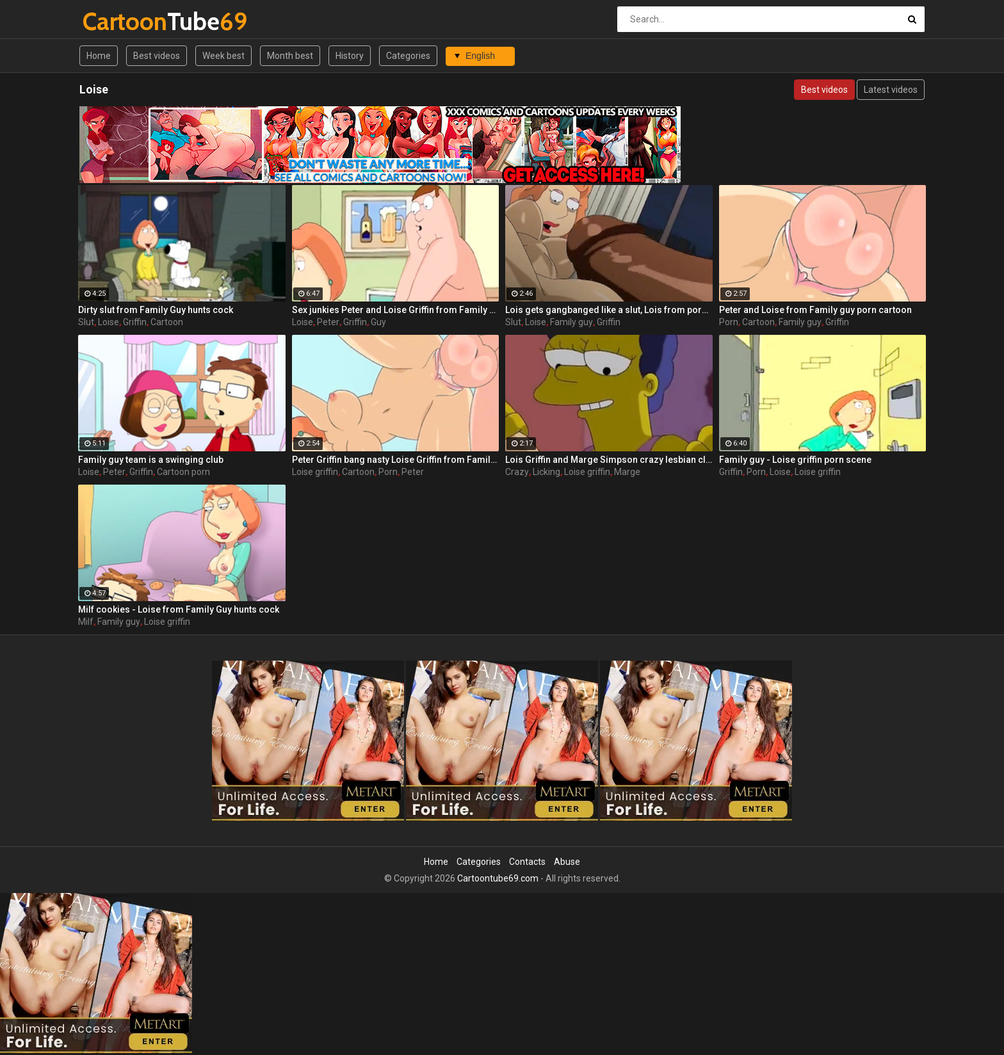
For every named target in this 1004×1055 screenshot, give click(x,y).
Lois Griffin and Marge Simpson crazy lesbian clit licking (609, 460)
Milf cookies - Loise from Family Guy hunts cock (178, 609)
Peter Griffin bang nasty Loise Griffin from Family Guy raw (395, 460)
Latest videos (891, 90)
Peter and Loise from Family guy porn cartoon (815, 310)
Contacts (527, 862)
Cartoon (166, 322)
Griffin (135, 322)
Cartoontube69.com (497, 878)
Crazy (517, 472)
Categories (408, 56)
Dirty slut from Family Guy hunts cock (155, 310)
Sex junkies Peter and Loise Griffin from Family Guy (395, 310)
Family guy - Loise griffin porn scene (795, 460)
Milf (85, 621)
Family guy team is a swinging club (150, 460)
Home (98, 56)
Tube (116, 21)
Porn (728, 322)
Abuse (567, 862)
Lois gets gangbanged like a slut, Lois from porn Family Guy (609, 310)
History (350, 56)
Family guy (571, 322)
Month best (290, 56)
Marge (627, 472)
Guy (378, 322)
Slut (86, 322)
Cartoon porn (183, 472)
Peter (328, 322)
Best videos (156, 56)
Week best (223, 56)
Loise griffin (315, 472)
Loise (108, 322)
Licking (546, 472)
